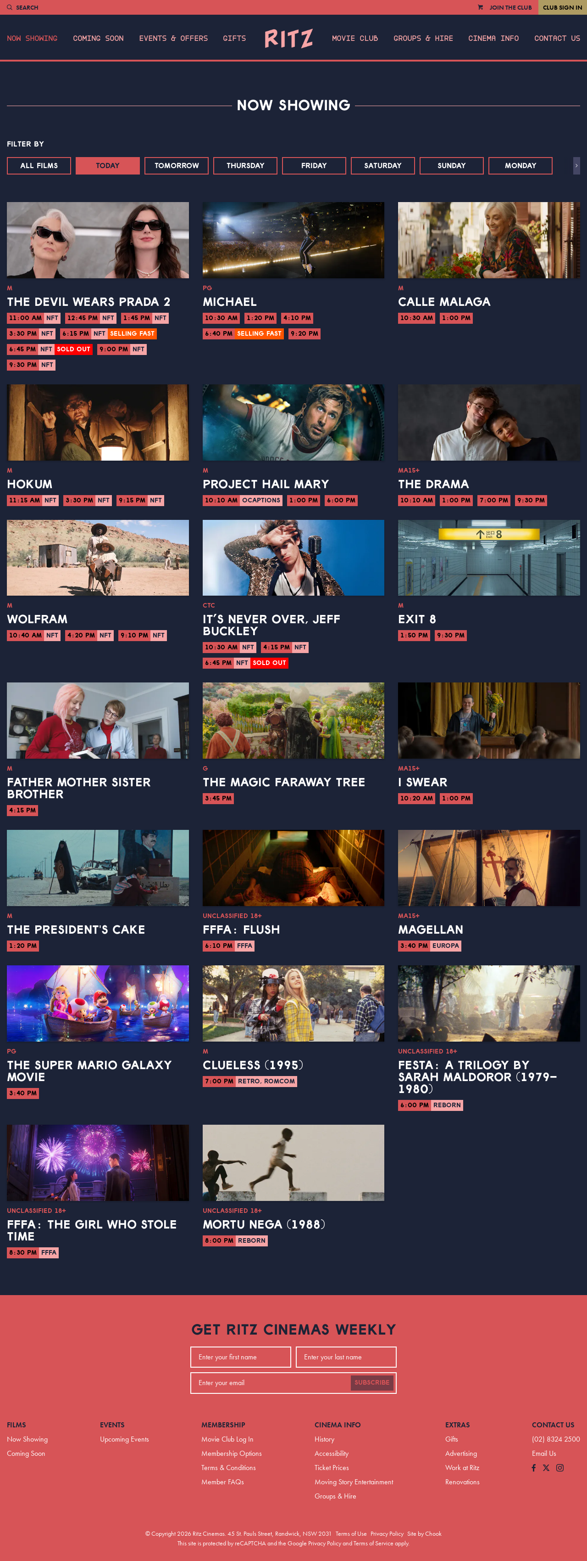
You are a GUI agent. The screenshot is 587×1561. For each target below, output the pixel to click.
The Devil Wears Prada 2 (89, 302)
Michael (230, 302)
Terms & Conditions (228, 1467)
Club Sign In (562, 7)
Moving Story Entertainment (354, 1482)
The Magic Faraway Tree (284, 783)
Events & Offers (173, 38)
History (324, 1439)
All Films (39, 165)
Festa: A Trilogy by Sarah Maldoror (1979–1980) (477, 1077)
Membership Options (231, 1453)
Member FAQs (222, 1482)
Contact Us (557, 38)
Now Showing (32, 38)
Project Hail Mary (266, 484)
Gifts (234, 38)
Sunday (451, 165)
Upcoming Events (124, 1439)
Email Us (544, 1453)
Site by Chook (424, 1533)
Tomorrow (177, 165)
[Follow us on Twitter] (546, 1468)
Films (16, 1425)
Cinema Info (493, 38)
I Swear (423, 783)
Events (112, 1425)
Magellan (430, 930)
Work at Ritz (462, 1467)
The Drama (433, 484)
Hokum (29, 484)
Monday (521, 165)
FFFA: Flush (241, 930)
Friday (314, 165)
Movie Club (355, 38)
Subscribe (372, 1383)
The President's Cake (76, 930)
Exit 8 (417, 620)
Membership (223, 1425)
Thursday (246, 165)
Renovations (462, 1482)
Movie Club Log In (227, 1439)
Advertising (461, 1453)
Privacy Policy (387, 1533)
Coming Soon (98, 38)
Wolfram (37, 620)
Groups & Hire (423, 38)
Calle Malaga (444, 302)
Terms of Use (351, 1533)
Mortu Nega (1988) (264, 1225)
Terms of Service (373, 1543)
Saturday (383, 165)
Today (108, 165)
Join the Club (511, 7)
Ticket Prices (332, 1467)
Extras (457, 1425)
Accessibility (332, 1453)
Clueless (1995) (253, 1065)
